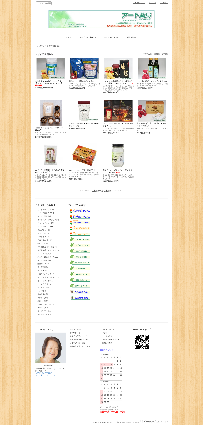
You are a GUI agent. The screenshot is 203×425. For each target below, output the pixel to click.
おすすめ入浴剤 (43, 288)
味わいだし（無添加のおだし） (82, 81)
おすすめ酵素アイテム (45, 213)
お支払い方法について (78, 336)
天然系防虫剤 (42, 294)
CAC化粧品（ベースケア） (47, 247)
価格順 (157, 54)
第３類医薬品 (42, 271)
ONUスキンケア (43, 243)
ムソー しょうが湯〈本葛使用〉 (82, 170)
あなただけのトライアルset (47, 257)
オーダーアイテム (44, 311)
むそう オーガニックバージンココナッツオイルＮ (117, 171)
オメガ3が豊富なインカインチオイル (152, 81)
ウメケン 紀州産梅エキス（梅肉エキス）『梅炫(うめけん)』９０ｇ (118, 82)
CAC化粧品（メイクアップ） (48, 250)
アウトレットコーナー (45, 304)
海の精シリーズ (43, 264)
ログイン (152, 3)
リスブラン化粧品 (44, 254)
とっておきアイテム (45, 281)
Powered (150, 422)
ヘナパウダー (42, 291)
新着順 (165, 54)
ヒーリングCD (42, 308)
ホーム (68, 37)
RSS (104, 343)
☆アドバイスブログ (43, 373)
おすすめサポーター (45, 284)
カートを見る (107, 336)
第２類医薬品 (42, 267)
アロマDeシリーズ (44, 240)
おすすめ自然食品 (53, 46)
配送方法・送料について (79, 340)
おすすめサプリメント (45, 210)
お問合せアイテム (44, 314)
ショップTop (40, 46)
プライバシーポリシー (110, 340)
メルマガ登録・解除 (77, 343)
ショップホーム (76, 329)
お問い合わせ (131, 37)
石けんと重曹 (42, 301)
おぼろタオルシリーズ (45, 274)
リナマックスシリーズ (45, 227)
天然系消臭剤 (42, 298)
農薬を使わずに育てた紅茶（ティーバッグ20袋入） (151, 124)
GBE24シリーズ (43, 230)
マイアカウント (139, 3)
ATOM (109, 343)
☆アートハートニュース (45, 375)
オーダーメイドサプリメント (48, 220)
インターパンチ (43, 233)
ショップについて (111, 37)
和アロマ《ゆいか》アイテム (48, 277)
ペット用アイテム (44, 237)
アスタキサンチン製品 (45, 223)
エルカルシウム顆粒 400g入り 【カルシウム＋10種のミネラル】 (49, 83)
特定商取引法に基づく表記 (80, 346)
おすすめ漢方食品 (44, 216)
